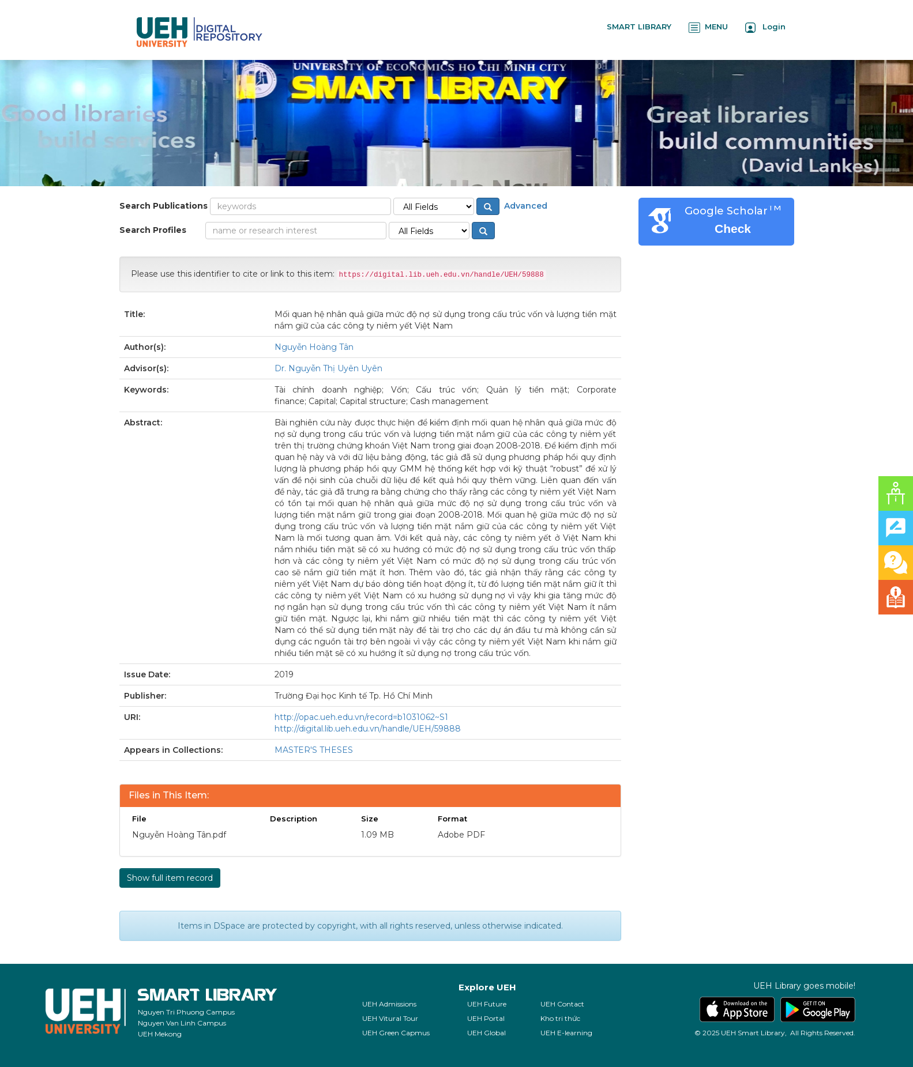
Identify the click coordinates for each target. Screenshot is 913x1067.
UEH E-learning (566, 1032)
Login (765, 27)
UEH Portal (486, 1018)
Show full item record (170, 878)
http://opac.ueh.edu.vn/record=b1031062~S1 (361, 717)
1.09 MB (377, 835)
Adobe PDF (461, 835)
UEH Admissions (389, 1004)
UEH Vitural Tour (390, 1018)
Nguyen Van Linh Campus (182, 1023)
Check (733, 228)
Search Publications (163, 206)
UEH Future (486, 1004)
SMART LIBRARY (639, 26)
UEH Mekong (160, 1034)
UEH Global (486, 1032)
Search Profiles (152, 230)
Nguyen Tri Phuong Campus (186, 1012)
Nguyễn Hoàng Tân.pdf (179, 835)
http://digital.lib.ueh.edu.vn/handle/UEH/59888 (368, 728)
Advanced (524, 206)
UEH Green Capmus (396, 1032)
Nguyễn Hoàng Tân (314, 347)
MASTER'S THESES (314, 750)
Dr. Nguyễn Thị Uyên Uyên (328, 368)
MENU (708, 27)
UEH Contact (562, 1004)
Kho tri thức (560, 1018)
